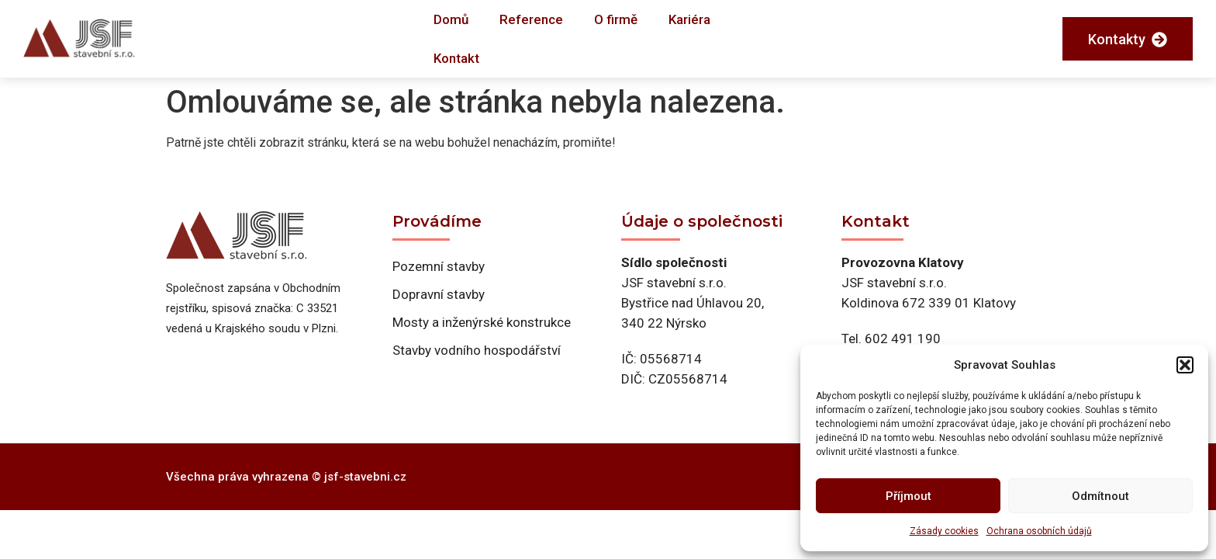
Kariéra (689, 19)
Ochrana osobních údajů (1039, 531)
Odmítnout (1100, 496)
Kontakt (456, 58)
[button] (1185, 365)
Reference (531, 19)
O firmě (615, 19)
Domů (451, 19)
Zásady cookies (944, 531)
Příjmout (908, 496)
